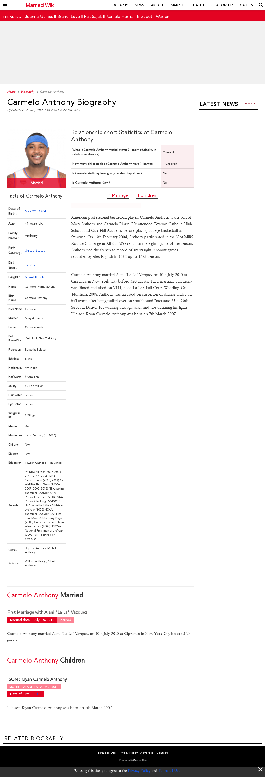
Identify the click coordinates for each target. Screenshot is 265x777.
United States (35, 250)
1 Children (146, 195)
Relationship (222, 5)
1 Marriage (118, 195)
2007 (37, 694)
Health (198, 5)
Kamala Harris (119, 16)
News (139, 5)
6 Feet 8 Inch (34, 277)
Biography (119, 5)
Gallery (247, 5)
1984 (42, 211)
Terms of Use (169, 770)
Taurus (30, 265)
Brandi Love (68, 16)
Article (157, 5)
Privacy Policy (139, 770)
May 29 (31, 211)
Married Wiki (40, 5)
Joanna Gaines (39, 16)
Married (178, 5)
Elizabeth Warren (153, 16)
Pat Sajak (93, 16)
